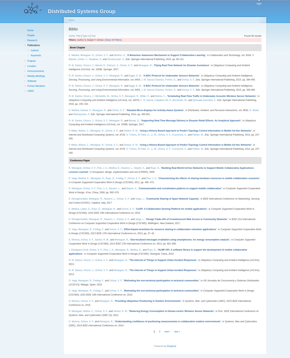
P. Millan (73, 130)
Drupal (171, 346)
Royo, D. (155, 168)
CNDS (30, 91)
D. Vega (73, 178)
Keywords (36, 55)
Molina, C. (160, 96)
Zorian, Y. (82, 59)
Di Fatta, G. (144, 134)
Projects (31, 61)
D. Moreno (74, 239)
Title (78, 36)
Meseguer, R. (87, 55)
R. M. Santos (75, 65)
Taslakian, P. (95, 59)
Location (31, 66)
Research (32, 40)
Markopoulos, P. (81, 114)
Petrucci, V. (113, 65)
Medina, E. (114, 168)
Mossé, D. (100, 65)
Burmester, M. (180, 100)
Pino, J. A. (102, 168)
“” (166, 55)
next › (167, 331)
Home (30, 30)
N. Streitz (254, 110)
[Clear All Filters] (113, 40)
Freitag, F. (121, 178)
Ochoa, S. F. (102, 55)
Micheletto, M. (102, 96)
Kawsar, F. (86, 110)
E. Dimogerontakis (78, 198)
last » (177, 331)
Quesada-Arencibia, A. (204, 100)
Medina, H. (119, 55)
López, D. (85, 209)
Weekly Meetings (36, 76)
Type (84, 36)
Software (31, 81)
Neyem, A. (139, 168)
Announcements (35, 71)
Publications (33, 45)
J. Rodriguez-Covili (78, 249)
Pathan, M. (198, 134)
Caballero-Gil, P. (163, 100)
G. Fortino (131, 134)
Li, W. (154, 134)
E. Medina (74, 55)
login (259, 3)
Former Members (36, 86)
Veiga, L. (139, 198)
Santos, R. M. (131, 130)
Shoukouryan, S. (116, 59)
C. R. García (146, 100)
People (31, 35)
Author (72, 36)
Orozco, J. (88, 65)
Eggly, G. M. (135, 75)
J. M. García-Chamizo (152, 79)
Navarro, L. (127, 168)
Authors (35, 50)
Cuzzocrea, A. (179, 134)
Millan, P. (144, 96)
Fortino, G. (170, 79)
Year (93, 36)
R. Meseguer (75, 168)
